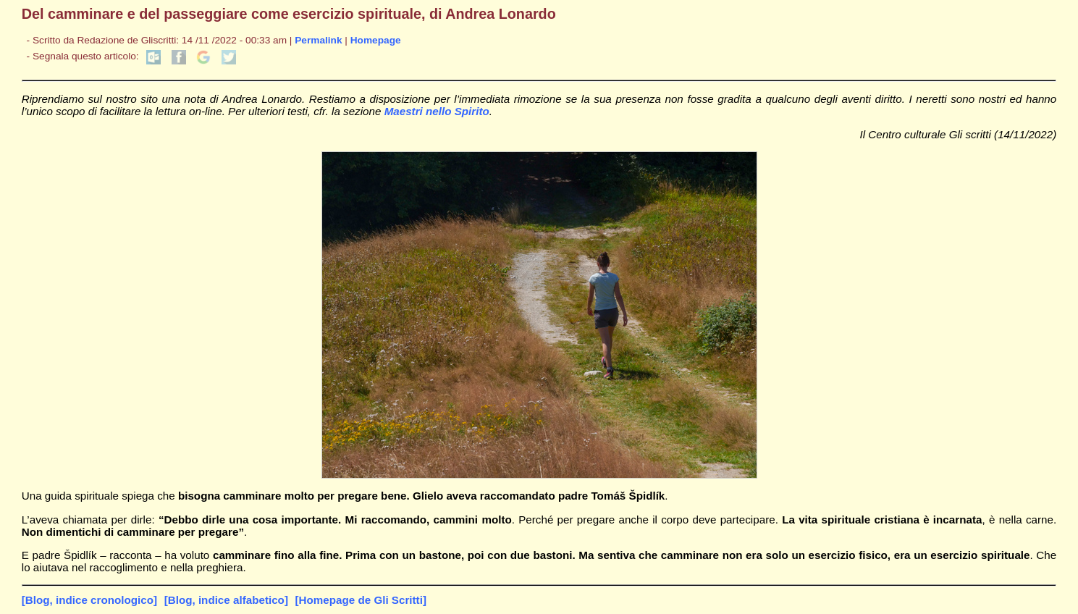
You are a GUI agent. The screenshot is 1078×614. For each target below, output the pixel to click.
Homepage (375, 40)
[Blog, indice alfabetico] (226, 600)
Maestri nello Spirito (436, 111)
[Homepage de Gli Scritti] (360, 600)
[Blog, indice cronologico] (89, 600)
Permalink (318, 40)
